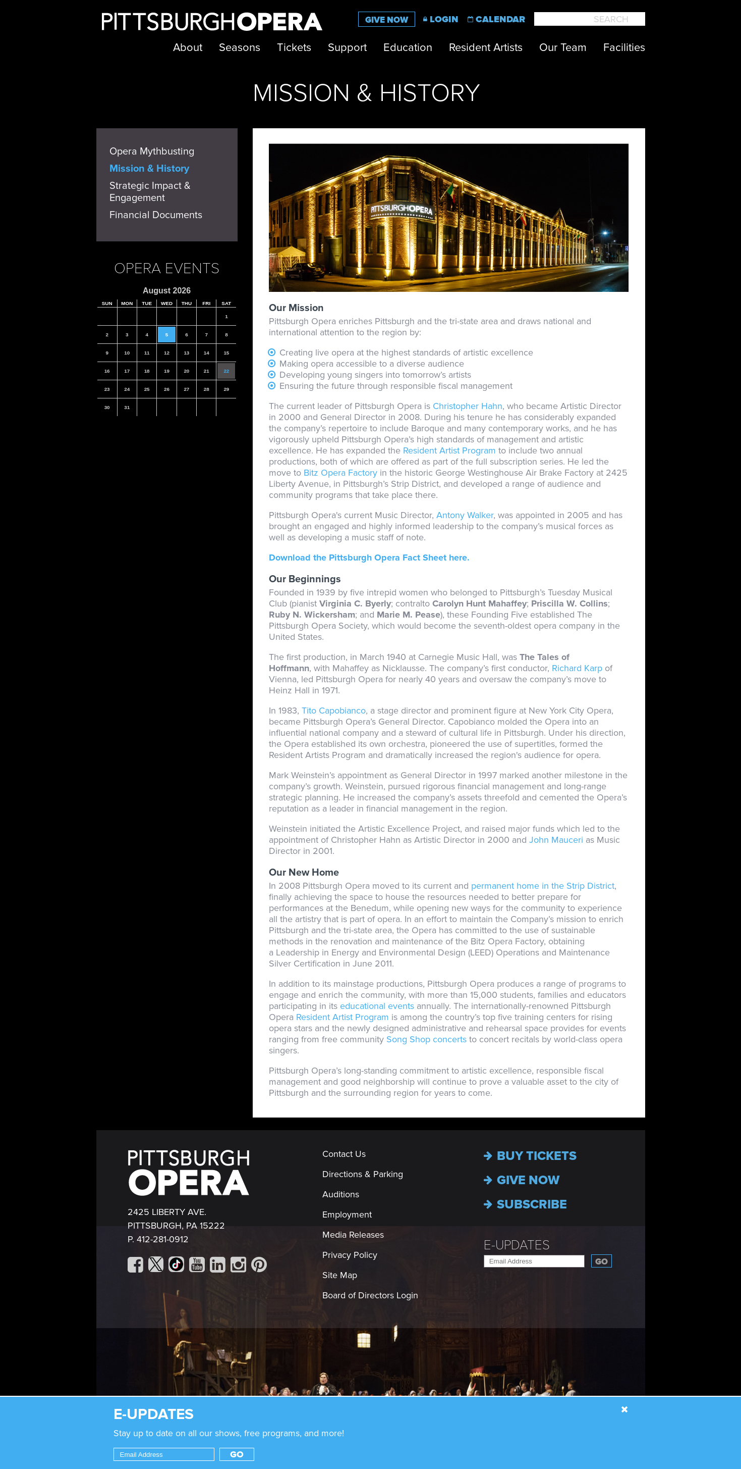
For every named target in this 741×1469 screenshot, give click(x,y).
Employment (347, 1214)
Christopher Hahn (467, 406)
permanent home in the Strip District (542, 885)
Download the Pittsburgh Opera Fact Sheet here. (370, 557)
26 (166, 389)
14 (206, 353)
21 (206, 371)
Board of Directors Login (370, 1295)
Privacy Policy (349, 1254)
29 (226, 389)
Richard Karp (577, 668)
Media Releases (353, 1234)
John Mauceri (556, 839)
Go (601, 1261)
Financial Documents (155, 215)
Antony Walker (464, 515)
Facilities (624, 47)
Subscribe (525, 1204)
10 (127, 353)
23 (107, 389)
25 (147, 389)
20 (186, 371)
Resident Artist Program (449, 450)
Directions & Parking (362, 1174)
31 (127, 407)
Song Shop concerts (426, 1039)
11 (147, 353)
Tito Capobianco (334, 710)
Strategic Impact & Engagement (150, 192)
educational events (378, 1005)
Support (347, 47)
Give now (521, 1180)
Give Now (386, 20)
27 (186, 389)
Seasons (239, 47)
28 (206, 389)
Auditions (340, 1194)
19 (166, 371)
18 (147, 371)
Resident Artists (486, 47)
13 (186, 353)
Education (407, 47)
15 (226, 353)
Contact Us (344, 1153)
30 (107, 407)
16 (107, 371)
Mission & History (149, 169)
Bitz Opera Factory (340, 472)
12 (166, 353)
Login (444, 19)
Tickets (294, 47)
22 (226, 371)
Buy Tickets (530, 1155)
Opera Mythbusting (151, 151)
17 (127, 371)
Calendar (500, 19)
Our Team (563, 47)
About (187, 47)
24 (127, 389)
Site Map (339, 1275)
